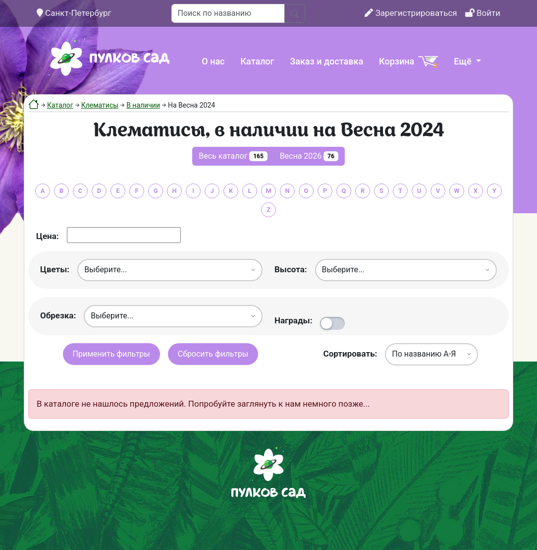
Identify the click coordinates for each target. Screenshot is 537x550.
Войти (482, 13)
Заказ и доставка (326, 61)
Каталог (257, 61)
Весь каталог (233, 156)
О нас (213, 61)
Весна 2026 (309, 156)
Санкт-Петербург (74, 13)
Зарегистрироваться (411, 13)
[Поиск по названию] (228, 13)
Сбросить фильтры (213, 354)
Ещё (464, 61)
